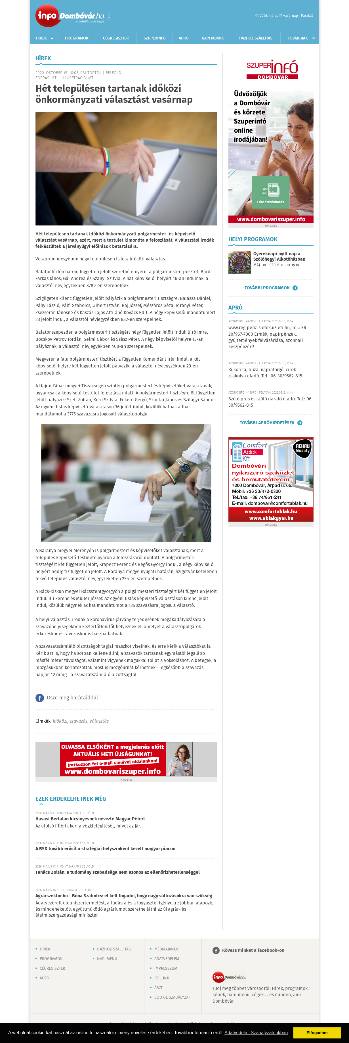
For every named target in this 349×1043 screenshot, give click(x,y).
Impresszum (165, 968)
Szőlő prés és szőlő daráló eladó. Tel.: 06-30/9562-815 (270, 402)
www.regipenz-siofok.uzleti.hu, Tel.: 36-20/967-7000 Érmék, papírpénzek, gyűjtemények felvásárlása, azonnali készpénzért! (268, 337)
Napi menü (107, 959)
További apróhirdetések (267, 422)
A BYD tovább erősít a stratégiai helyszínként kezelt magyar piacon (105, 848)
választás (99, 721)
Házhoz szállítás (255, 38)
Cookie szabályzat (172, 997)
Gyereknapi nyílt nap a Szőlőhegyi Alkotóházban (279, 256)
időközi (60, 721)
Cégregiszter (116, 38)
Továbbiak (298, 38)
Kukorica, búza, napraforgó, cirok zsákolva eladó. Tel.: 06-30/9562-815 (265, 373)
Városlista (109, 16)
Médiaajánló (166, 949)
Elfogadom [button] (317, 1033)
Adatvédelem (166, 959)
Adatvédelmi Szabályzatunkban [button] (256, 1032)
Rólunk (161, 978)
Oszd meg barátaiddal (72, 698)
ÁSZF (158, 988)
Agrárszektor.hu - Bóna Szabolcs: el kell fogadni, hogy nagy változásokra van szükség (123, 896)
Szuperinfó (155, 38)
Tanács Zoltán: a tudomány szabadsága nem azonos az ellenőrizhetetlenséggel (117, 872)
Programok (77, 38)
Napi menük (213, 38)
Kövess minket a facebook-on (253, 950)
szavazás (78, 721)
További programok (267, 287)
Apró (184, 38)
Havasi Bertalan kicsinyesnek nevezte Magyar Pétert (90, 819)
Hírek (41, 38)
